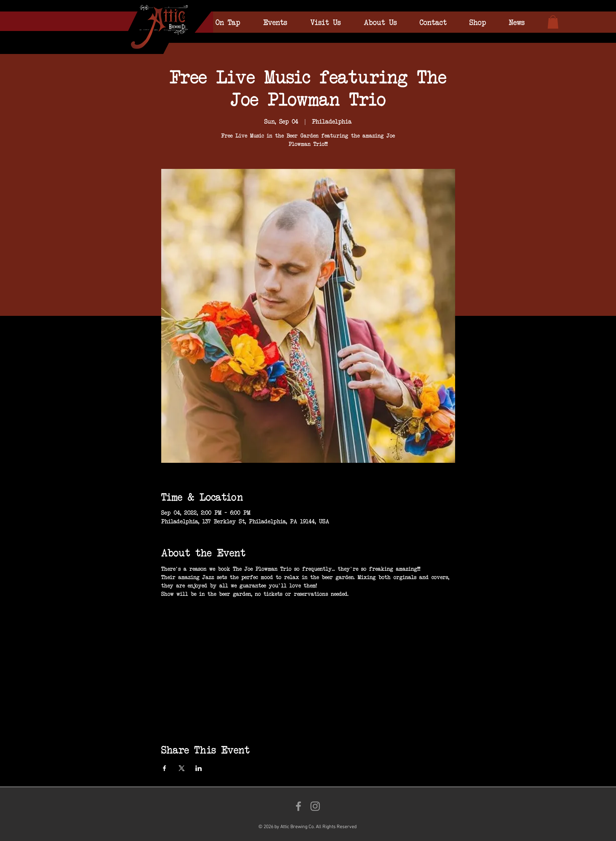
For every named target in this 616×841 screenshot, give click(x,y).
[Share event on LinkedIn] (198, 768)
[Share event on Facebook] (164, 768)
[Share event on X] (181, 768)
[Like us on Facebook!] (298, 806)
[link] (553, 22)
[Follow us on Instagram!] (315, 806)
